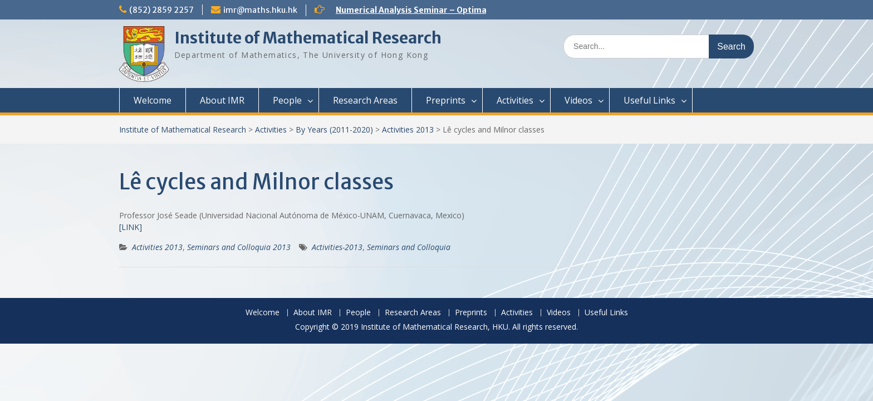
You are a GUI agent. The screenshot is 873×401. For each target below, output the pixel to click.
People (287, 100)
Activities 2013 (408, 129)
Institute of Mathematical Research (308, 38)
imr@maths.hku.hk (260, 10)
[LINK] (130, 227)
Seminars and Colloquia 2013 (239, 247)
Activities (515, 100)
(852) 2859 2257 (161, 10)
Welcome (152, 100)
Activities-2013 (337, 247)
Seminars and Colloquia (408, 247)
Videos (578, 100)
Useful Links (649, 100)
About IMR (222, 100)
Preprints (445, 100)
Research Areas (365, 100)
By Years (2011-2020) (334, 129)
